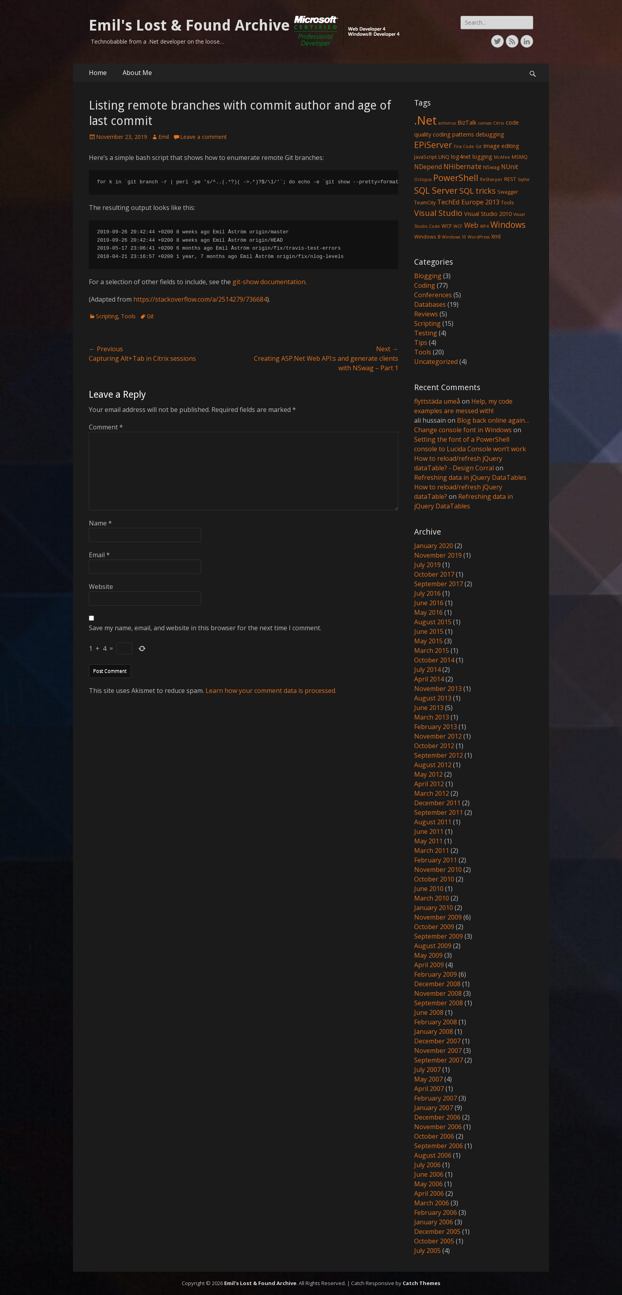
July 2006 (427, 1164)
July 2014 (427, 669)
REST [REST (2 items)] (510, 179)
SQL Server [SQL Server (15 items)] (436, 190)
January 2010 (433, 907)
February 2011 (435, 860)
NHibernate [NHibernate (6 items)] (462, 166)
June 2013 (428, 707)
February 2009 (435, 974)
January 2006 (433, 1222)
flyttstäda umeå (437, 401)
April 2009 (429, 964)
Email (99, 554)
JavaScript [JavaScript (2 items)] (425, 156)
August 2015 (432, 622)
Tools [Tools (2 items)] (507, 202)
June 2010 (428, 888)
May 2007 (428, 1079)
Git (150, 316)
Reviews (426, 314)
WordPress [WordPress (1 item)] (479, 237)
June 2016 (428, 602)
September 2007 (438, 1060)
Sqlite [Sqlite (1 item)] (524, 179)
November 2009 (438, 917)
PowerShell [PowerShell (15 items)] (455, 177)
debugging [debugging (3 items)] (490, 134)
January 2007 (433, 1107)
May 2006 (428, 1184)
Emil (163, 136)
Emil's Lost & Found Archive (189, 25)
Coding (424, 285)
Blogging (428, 275)
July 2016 (427, 593)
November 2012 (438, 736)
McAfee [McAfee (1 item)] (502, 157)
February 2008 (435, 1022)
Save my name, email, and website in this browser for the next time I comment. (205, 627)
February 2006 (435, 1212)
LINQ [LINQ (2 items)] (443, 156)
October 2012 (434, 745)
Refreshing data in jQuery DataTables (470, 477)
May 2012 (428, 774)
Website (101, 586)
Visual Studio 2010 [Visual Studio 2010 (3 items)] (488, 213)
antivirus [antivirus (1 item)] (447, 123)
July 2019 (427, 564)
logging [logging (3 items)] (482, 156)
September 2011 (438, 812)
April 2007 (429, 1088)
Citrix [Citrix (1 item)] (498, 123)
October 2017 (434, 574)
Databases (430, 304)
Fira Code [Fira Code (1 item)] (464, 146)
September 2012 (438, 755)
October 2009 (434, 926)
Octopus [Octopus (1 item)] (423, 179)
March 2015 (431, 650)
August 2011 (432, 822)
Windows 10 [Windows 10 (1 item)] (454, 237)
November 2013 (438, 688)
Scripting (107, 316)
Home (98, 72)
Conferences (433, 295)
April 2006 (429, 1193)
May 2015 (428, 641)
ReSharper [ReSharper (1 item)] (491, 179)
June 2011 (428, 831)
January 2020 (433, 545)
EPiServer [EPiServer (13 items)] (433, 144)
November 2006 (438, 1126)
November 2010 (438, 869)
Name (100, 523)
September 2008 (438, 1003)
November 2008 (438, 993)
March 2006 (431, 1203)
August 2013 (432, 698)
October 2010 (434, 879)
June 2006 (428, 1174)
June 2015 (428, 631)
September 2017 (438, 583)
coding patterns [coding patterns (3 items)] (453, 134)
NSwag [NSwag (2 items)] (491, 167)
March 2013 (431, 717)
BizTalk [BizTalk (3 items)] (466, 122)
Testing (425, 333)
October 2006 (434, 1136)
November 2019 (438, 555)
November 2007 (438, 1050)
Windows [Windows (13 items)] (508, 224)
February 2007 (435, 1098)
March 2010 (431, 898)
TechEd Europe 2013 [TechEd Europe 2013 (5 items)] (468, 201)
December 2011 (437, 803)
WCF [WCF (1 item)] (458, 226)
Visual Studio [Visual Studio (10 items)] (438, 213)
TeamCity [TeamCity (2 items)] (425, 202)
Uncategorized (436, 361)
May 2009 (428, 955)
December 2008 (437, 983)
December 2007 (437, 1041)
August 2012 (432, 764)
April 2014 (429, 679)
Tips (420, 342)
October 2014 (434, 660)
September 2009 (438, 936)
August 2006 (432, 1155)
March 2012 (431, 793)
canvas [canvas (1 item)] (484, 123)
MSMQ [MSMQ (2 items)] (520, 156)
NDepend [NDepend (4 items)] (428, 166)
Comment (106, 427)
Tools (128, 316)
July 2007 (427, 1069)
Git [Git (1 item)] (479, 146)
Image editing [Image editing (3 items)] (501, 146)
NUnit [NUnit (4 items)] (509, 166)
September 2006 (438, 1145)
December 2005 (437, 1231)
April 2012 (429, 783)
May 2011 (428, 841)
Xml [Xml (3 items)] (496, 236)
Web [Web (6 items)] (471, 225)
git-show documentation (268, 281)
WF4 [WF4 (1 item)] (484, 226)
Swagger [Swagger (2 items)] (507, 191)
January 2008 (433, 1031)
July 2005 (427, 1250)
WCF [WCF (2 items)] (447, 225)
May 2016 (428, 612)
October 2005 (434, 1241)
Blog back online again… (493, 420)
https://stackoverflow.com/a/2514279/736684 (200, 299)
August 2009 (432, 945)
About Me (137, 72)
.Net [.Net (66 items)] (425, 120)
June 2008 (428, 1012)
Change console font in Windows (463, 429)
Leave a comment (203, 136)
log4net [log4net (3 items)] (461, 156)
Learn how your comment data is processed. (270, 690)
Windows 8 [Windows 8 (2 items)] (427, 236)
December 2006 (437, 1117)
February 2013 (435, 726)
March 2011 (431, 850)
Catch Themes (421, 1283)
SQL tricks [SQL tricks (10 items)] (477, 190)
